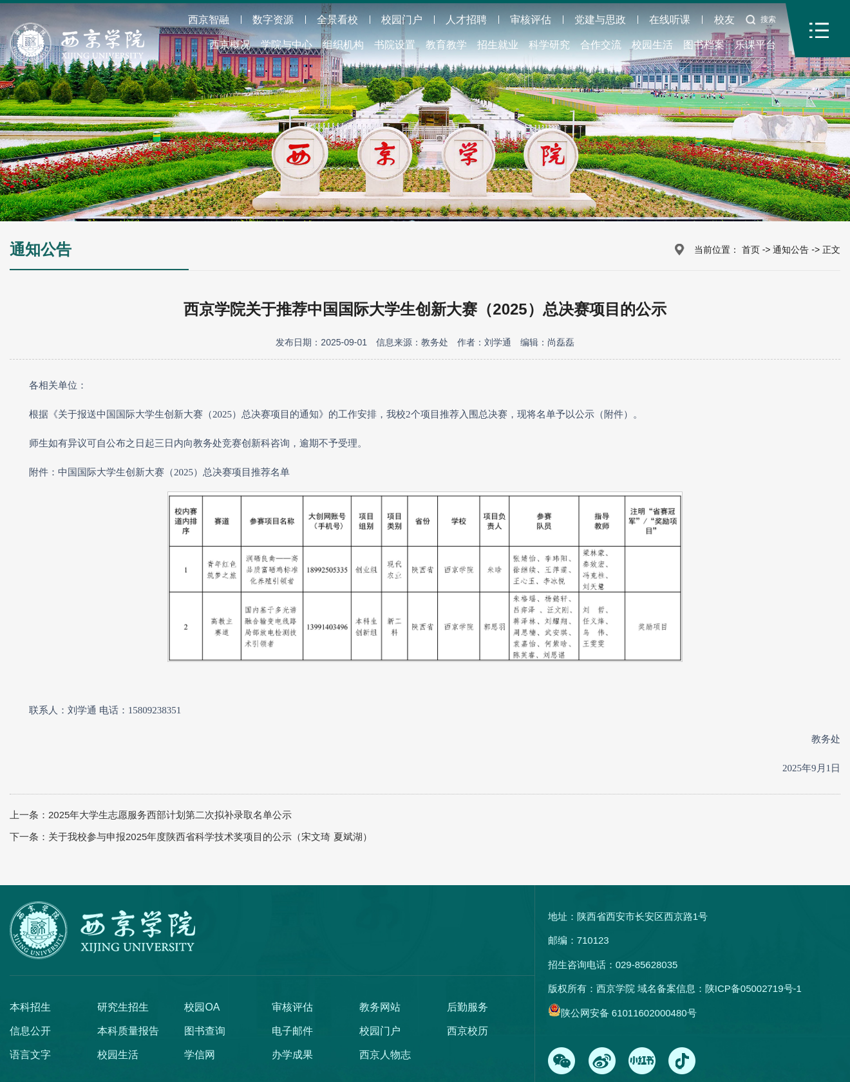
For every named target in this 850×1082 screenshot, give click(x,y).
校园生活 (652, 44)
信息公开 (30, 1030)
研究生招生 (123, 1007)
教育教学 (446, 44)
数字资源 (273, 20)
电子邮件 (292, 1030)
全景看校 (337, 20)
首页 (751, 249)
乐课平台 (755, 44)
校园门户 (401, 20)
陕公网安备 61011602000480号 (629, 1012)
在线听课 (669, 20)
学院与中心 (286, 44)
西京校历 (467, 1030)
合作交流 (600, 44)
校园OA (202, 1007)
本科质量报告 (128, 1030)
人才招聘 (466, 20)
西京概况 (229, 44)
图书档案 (703, 44)
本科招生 (30, 1007)
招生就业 (497, 44)
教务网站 (380, 1007)
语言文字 (30, 1054)
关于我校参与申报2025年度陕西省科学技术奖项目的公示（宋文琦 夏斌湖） (210, 836)
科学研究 (549, 44)
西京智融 (208, 20)
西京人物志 (385, 1054)
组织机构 (343, 44)
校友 (724, 20)
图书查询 (204, 1030)
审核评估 (530, 20)
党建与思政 (600, 20)
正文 (831, 249)
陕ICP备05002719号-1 (753, 988)
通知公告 (791, 249)
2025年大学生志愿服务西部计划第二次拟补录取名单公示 (170, 814)
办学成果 (292, 1054)
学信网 (199, 1054)
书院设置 (394, 44)
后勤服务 (467, 1007)
